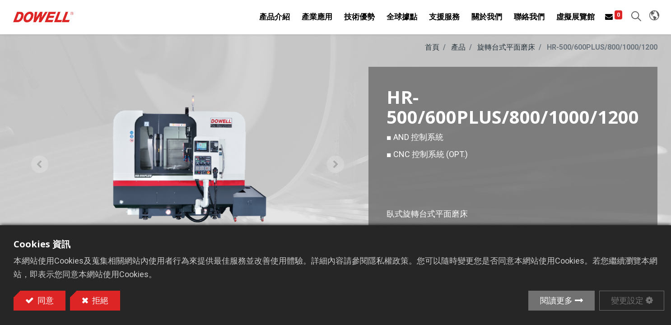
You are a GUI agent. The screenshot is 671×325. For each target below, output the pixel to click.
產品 (458, 51)
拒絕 (99, 300)
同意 (45, 300)
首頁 (432, 51)
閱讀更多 (556, 300)
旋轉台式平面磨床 (506, 51)
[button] (634, 18)
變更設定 (627, 300)
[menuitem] (400, 19)
